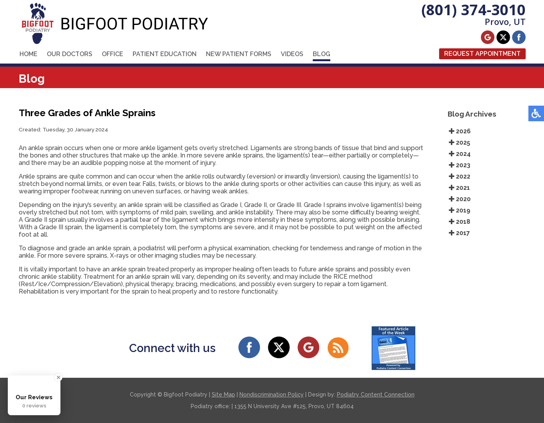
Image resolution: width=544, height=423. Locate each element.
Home (28, 54)
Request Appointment (482, 53)
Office (112, 54)
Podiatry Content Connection (376, 394)
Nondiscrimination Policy (271, 394)
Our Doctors (69, 54)
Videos (292, 54)
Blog (321, 54)
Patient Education (165, 54)
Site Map (223, 394)
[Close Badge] (58, 377)
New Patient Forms (238, 54)
